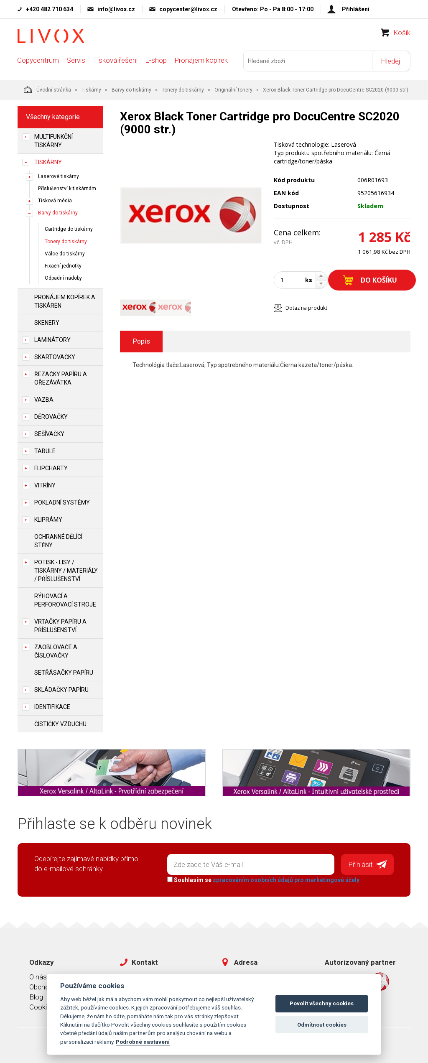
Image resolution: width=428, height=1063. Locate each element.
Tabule (45, 450)
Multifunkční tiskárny (53, 140)
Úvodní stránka (47, 88)
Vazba (44, 398)
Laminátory (52, 339)
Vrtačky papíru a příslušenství (60, 624)
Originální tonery (233, 89)
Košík (401, 36)
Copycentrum (38, 63)
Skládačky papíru (61, 689)
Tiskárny (91, 89)
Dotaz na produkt (306, 307)
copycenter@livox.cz (188, 9)
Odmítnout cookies (321, 1025)
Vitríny (45, 484)
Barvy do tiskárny (131, 89)
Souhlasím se (262, 878)
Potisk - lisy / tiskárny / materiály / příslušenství (66, 569)
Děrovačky (51, 416)
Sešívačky (49, 433)
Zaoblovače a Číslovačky (55, 650)
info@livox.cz (116, 9)
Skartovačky (54, 356)
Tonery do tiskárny (183, 89)
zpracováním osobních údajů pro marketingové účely (285, 878)
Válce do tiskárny (65, 253)
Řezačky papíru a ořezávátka (60, 377)
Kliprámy (48, 518)
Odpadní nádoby (63, 277)
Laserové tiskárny (58, 175)
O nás (38, 975)
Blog (36, 995)
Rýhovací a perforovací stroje (65, 599)
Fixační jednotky (63, 265)
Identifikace (52, 706)
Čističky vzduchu (60, 723)
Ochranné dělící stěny (58, 540)
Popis (141, 340)
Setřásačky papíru (63, 671)
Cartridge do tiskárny (69, 229)
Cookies (41, 1006)
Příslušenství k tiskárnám (67, 188)
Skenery (46, 322)
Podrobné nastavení (143, 1041)
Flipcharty (51, 467)
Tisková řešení (115, 63)
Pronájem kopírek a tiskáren (64, 300)
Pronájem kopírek (201, 63)
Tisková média (55, 200)
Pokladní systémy (62, 501)
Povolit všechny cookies (322, 1003)
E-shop (156, 63)
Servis (75, 63)
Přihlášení (355, 9)
